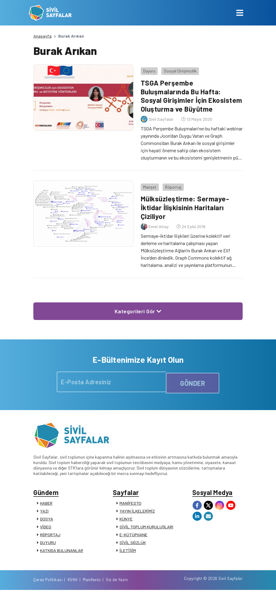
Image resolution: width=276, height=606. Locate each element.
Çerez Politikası (162, 594)
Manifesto (207, 594)
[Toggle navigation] (239, 12)
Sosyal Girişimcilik (177, 68)
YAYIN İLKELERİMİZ (137, 518)
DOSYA (46, 526)
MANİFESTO (130, 510)
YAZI (44, 518)
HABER (46, 510)
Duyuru (146, 68)
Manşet (147, 190)
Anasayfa (42, 36)
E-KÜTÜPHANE (133, 541)
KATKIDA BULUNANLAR (61, 557)
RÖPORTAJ (50, 541)
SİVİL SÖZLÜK (132, 549)
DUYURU (48, 549)
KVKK (188, 594)
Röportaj (170, 190)
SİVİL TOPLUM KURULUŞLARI (146, 534)
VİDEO (45, 534)
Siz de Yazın (232, 594)
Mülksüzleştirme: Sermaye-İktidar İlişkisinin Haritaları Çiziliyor (184, 210)
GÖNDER (192, 386)
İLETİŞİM (127, 557)
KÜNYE (126, 526)
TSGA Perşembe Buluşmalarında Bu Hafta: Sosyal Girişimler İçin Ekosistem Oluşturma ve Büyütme (181, 97)
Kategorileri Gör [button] (138, 314)
